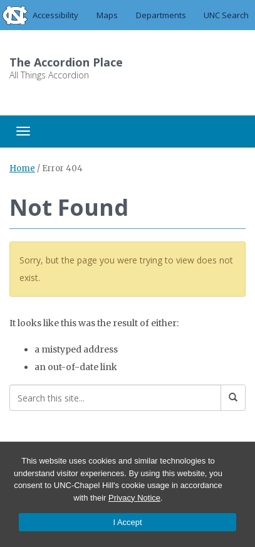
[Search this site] (115, 398)
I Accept (127, 522)
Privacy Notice (134, 497)
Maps (107, 15)
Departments (161, 15)
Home (22, 168)
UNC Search (226, 15)
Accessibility (55, 15)
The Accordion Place (66, 62)
